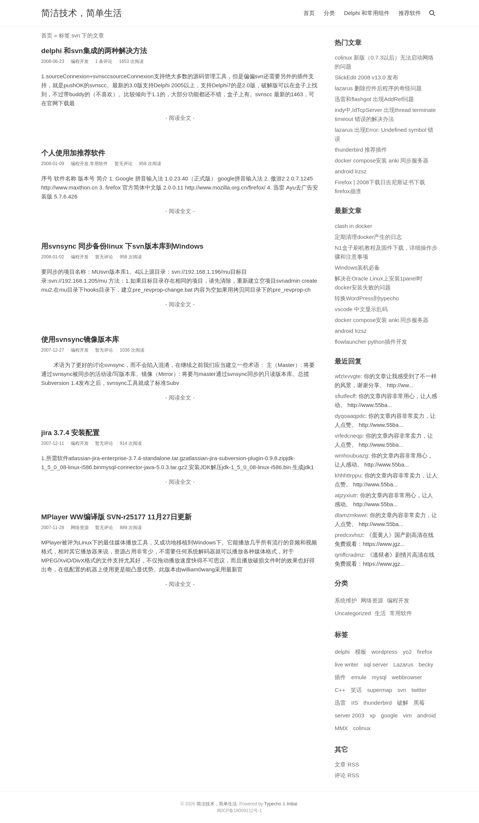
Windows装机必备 (357, 267)
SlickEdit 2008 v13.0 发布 (366, 77)
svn (401, 690)
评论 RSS (347, 775)
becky (426, 664)
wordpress (384, 652)
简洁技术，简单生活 (81, 13)
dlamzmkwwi (350, 515)
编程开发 (398, 600)
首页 (309, 13)
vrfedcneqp (348, 435)
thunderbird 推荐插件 (361, 149)
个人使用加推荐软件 (73, 153)
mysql (379, 677)
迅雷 (340, 702)
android (426, 715)
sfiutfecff (345, 396)
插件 (340, 677)
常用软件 (401, 613)
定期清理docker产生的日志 (368, 237)
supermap (379, 690)
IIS (354, 702)
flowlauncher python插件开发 (371, 341)
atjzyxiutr (346, 495)
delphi (342, 652)
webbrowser (407, 677)
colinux (362, 728)
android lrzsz (350, 171)
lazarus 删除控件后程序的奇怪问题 (378, 88)
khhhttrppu (348, 475)
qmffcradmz (349, 555)
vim (407, 715)
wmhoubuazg (351, 455)
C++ (340, 690)
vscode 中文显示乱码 (361, 309)
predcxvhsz (349, 535)
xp (373, 715)
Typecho (272, 804)
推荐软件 (410, 13)
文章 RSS (347, 764)
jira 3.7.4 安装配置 (70, 433)
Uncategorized (353, 613)
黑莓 (419, 702)
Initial (292, 804)
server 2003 (349, 715)
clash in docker (353, 226)
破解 (402, 702)
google (389, 715)
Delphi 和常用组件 (367, 13)
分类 (329, 13)
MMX (341, 728)
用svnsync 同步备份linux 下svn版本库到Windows (122, 246)
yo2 (407, 652)
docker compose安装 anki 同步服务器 (381, 160)
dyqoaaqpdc (350, 416)
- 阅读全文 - (180, 118)
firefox (425, 652)
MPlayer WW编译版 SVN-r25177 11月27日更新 (116, 517)
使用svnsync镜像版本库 (80, 339)
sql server (376, 664)
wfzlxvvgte (347, 376)
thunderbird (377, 702)
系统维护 (346, 600)
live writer (346, 664)
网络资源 (372, 600)
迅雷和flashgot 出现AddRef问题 (374, 99)
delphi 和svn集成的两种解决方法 (94, 51)
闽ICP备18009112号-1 (239, 810)
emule (359, 677)
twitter (418, 690)
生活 (380, 613)
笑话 (356, 690)
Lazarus (403, 664)
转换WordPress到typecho (367, 298)
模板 (360, 652)
